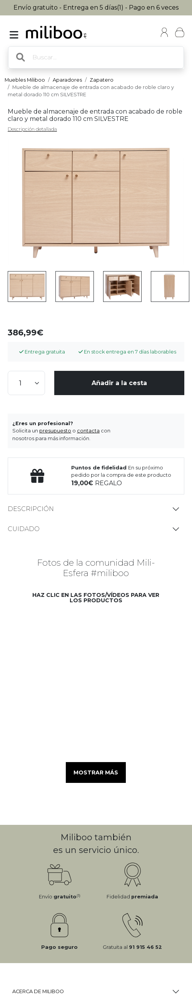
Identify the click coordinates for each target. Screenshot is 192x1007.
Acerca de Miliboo (38, 991)
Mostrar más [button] (95, 772)
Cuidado (24, 529)
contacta (88, 431)
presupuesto (55, 431)
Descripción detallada (32, 129)
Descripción (31, 509)
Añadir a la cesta (119, 383)
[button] (56, 642)
